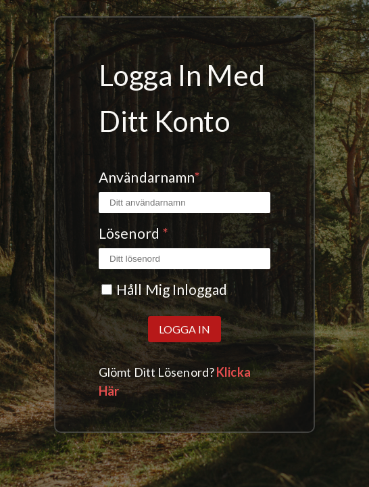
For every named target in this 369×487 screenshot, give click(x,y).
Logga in (184, 329)
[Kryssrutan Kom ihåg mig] (106, 289)
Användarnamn (149, 176)
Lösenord (133, 233)
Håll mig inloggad (171, 289)
